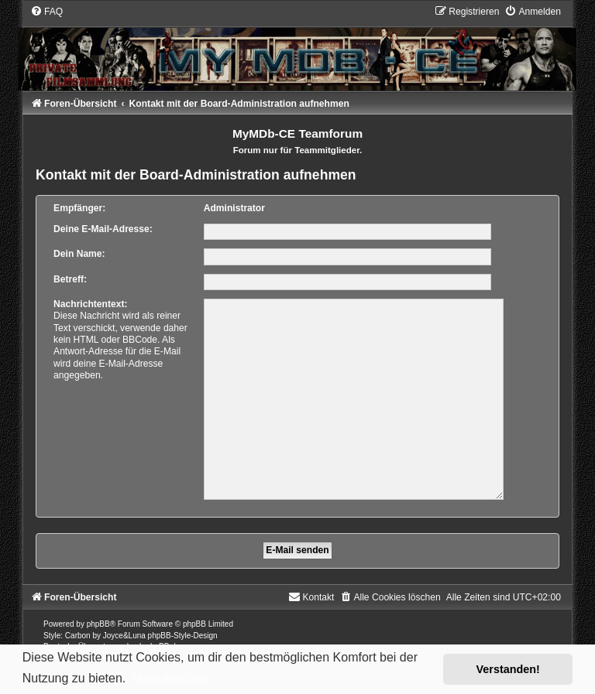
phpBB (98, 618)
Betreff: (70, 279)
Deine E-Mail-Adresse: (103, 229)
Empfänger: (79, 208)
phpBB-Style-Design (183, 629)
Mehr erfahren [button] (171, 678)
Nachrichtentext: (90, 304)
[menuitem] (46, 11)
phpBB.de (163, 640)
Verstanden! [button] (508, 669)
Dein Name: (79, 253)
